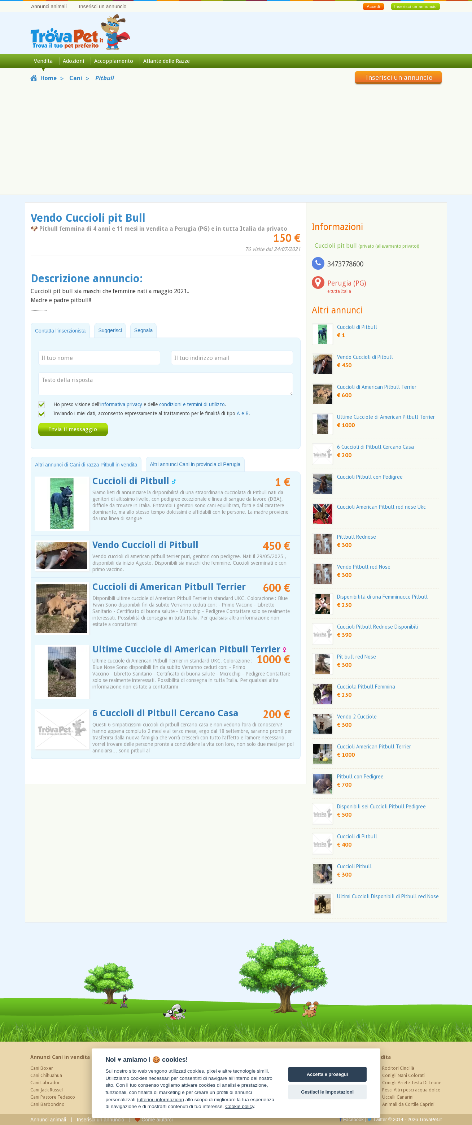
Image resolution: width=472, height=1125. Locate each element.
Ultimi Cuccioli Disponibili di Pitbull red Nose (388, 896)
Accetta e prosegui (327, 1074)
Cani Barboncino (47, 1104)
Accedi (373, 6)
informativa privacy (121, 404)
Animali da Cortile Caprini (408, 1104)
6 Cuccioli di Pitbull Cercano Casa (165, 713)
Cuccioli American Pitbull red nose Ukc (381, 506)
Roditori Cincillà (398, 1068)
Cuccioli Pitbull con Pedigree (370, 476)
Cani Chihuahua (46, 1075)
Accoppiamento (113, 61)
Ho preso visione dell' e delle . (139, 404)
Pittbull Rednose (356, 536)
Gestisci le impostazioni (327, 1092)
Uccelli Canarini (398, 1097)
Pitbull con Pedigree (360, 776)
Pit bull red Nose (356, 656)
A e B (243, 413)
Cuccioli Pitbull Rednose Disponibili (377, 626)
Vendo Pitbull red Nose (363, 566)
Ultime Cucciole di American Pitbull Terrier (189, 649)
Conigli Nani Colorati (403, 1075)
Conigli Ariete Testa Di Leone (411, 1082)
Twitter (377, 1119)
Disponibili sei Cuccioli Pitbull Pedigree (381, 806)
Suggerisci (110, 330)
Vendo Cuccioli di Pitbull (145, 545)
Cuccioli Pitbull (354, 866)
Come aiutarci (153, 1119)
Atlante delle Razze (166, 61)
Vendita (43, 61)
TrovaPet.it (430, 1119)
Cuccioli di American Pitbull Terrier (169, 587)
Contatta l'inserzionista (60, 331)
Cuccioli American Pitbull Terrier (374, 746)
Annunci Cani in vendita (60, 1057)
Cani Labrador (45, 1082)
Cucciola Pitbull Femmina (366, 686)
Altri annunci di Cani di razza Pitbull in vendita (86, 465)
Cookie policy (239, 1106)
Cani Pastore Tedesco (52, 1097)
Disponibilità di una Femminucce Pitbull (382, 596)
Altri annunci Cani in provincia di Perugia (195, 464)
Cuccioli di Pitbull (134, 481)
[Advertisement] (236, 137)
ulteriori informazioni (161, 1099)
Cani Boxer (41, 1068)
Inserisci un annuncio (103, 6)
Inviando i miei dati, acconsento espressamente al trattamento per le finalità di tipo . (151, 413)
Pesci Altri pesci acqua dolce (411, 1090)
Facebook (351, 1119)
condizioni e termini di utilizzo (192, 404)
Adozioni (73, 61)
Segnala (143, 330)
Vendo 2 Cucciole (357, 716)
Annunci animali (49, 6)
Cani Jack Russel (46, 1090)
